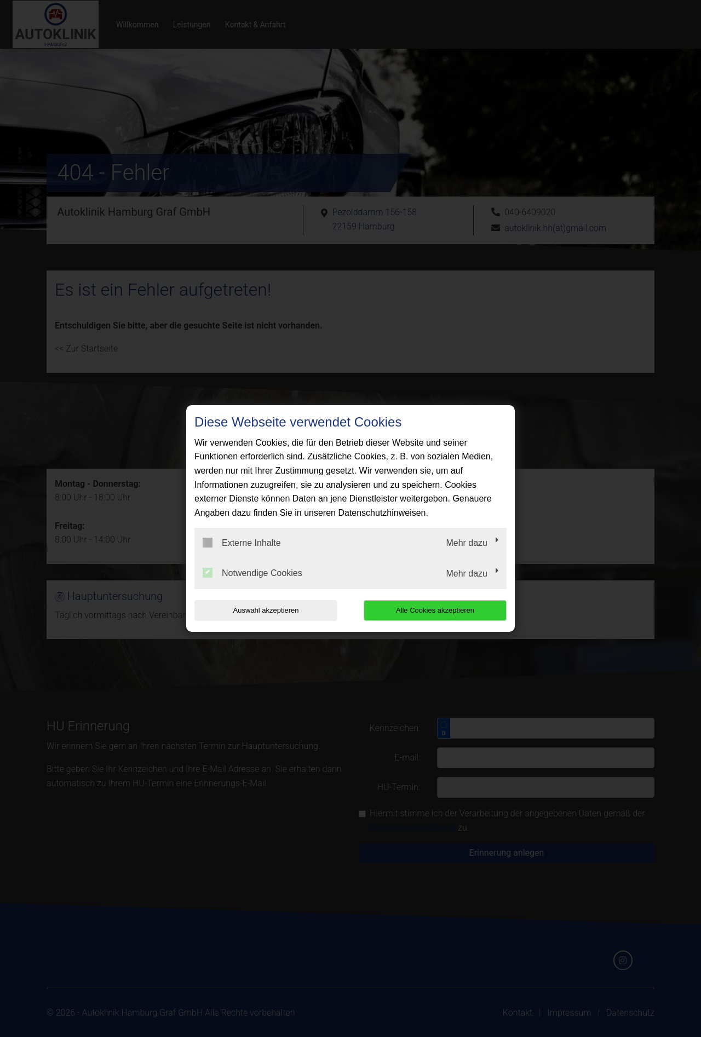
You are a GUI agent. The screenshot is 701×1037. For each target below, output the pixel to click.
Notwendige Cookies (252, 573)
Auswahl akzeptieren (264, 610)
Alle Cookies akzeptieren (436, 610)
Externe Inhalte (242, 543)
